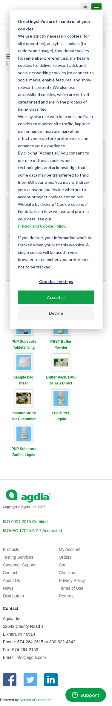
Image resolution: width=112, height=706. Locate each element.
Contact (10, 572)
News (8, 588)
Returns (66, 596)
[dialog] (56, 169)
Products (11, 549)
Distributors (13, 596)
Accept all (56, 297)
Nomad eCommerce (35, 700)
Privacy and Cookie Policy (41, 225)
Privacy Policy (72, 580)
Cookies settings (56, 281)
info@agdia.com (31, 657)
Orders (65, 557)
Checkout (67, 572)
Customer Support (20, 565)
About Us (11, 580)
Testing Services (18, 557)
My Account (69, 549)
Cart (63, 565)
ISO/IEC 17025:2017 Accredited (32, 530)
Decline (56, 313)
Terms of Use (71, 588)
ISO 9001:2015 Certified (25, 521)
